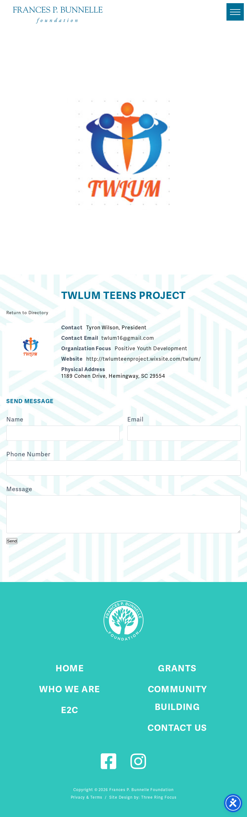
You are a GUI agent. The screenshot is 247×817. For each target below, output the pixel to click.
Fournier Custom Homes (58, 15)
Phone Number (28, 454)
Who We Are (69, 689)
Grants (177, 668)
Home (70, 668)
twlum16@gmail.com (127, 338)
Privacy (78, 797)
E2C (69, 710)
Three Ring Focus (158, 797)
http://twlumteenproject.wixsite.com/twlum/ (143, 359)
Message (19, 489)
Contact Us (177, 727)
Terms (96, 797)
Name (14, 419)
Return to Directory (27, 312)
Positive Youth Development (151, 348)
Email (135, 419)
